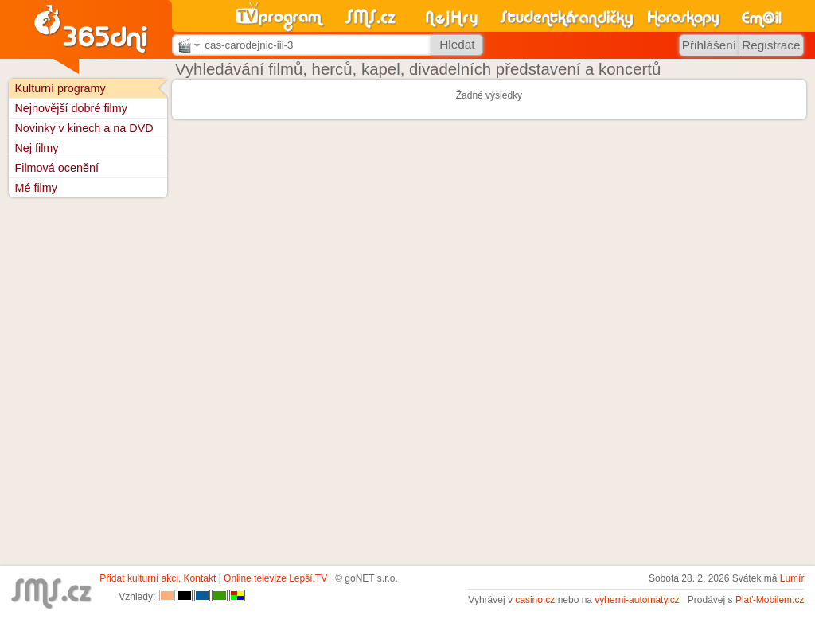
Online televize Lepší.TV (275, 578)
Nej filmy (36, 148)
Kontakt (200, 578)
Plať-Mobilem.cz (770, 599)
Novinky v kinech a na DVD (83, 128)
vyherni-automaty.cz (637, 599)
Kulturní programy (59, 88)
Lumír (792, 578)
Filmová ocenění (56, 168)
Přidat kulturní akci (138, 578)
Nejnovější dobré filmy (70, 108)
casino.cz (535, 599)
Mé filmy (35, 187)
